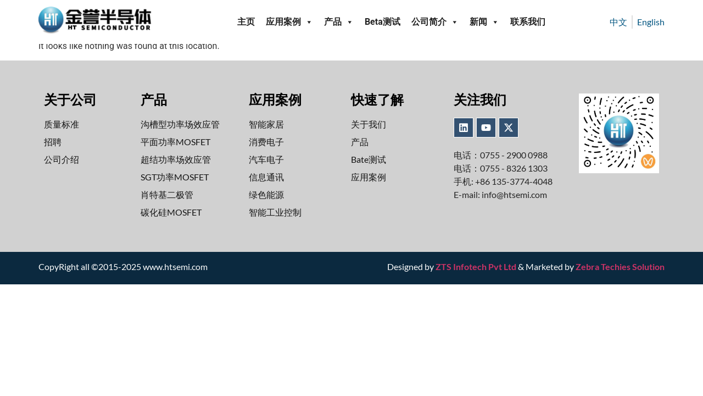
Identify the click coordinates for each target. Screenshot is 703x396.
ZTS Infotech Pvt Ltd (476, 266)
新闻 (484, 22)
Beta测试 (382, 21)
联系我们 (527, 21)
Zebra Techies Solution (620, 266)
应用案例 (289, 22)
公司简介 (435, 22)
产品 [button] (339, 22)
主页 (246, 21)
